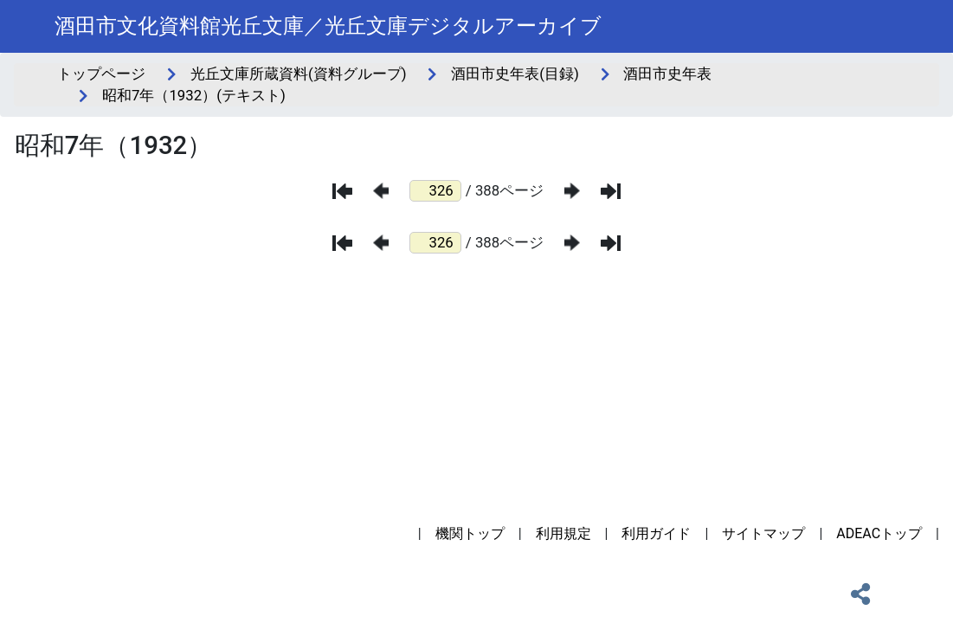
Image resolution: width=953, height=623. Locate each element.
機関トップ (470, 533)
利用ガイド (656, 533)
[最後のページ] (611, 191)
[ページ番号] (435, 191)
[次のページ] (572, 191)
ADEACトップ (879, 533)
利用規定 (563, 533)
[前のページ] (381, 191)
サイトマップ (763, 533)
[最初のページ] (342, 191)
